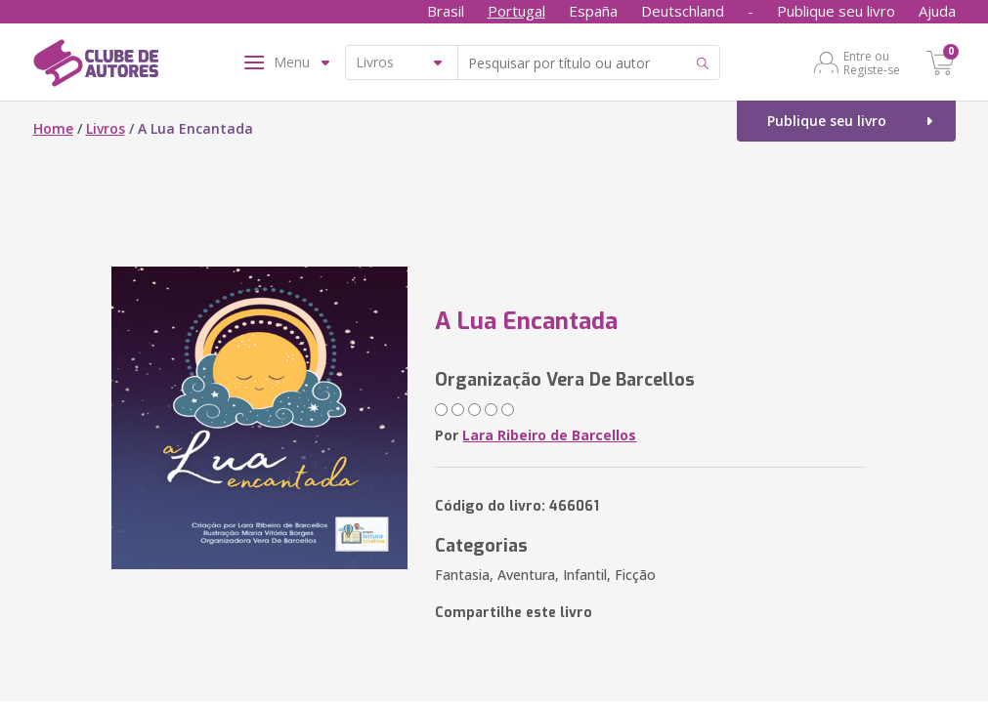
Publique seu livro (836, 11)
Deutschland (682, 11)
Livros (105, 128)
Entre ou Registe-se (871, 62)
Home (53, 128)
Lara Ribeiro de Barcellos (549, 435)
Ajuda (937, 11)
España (593, 11)
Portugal (516, 11)
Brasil (445, 11)
